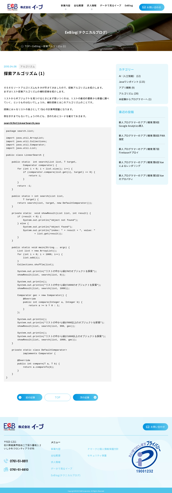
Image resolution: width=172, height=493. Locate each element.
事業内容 (65, 5)
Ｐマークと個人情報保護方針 (103, 448)
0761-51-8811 (19, 460)
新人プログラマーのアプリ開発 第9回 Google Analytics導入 (139, 123)
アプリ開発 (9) (126, 87)
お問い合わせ (154, 7)
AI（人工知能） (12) (130, 76)
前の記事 (31, 396)
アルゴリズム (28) (128, 93)
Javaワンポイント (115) (132, 81)
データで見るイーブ (110, 5)
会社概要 (78, 5)
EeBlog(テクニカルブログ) (65, 474)
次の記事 (84, 396)
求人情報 (91, 5)
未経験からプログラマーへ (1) (135, 98)
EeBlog (129, 5)
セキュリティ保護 (97, 454)
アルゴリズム (27, 66)
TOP (57, 396)
